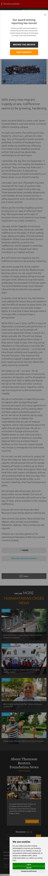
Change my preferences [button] (29, 871)
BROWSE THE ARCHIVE (24, 44)
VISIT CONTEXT (24, 52)
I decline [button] (29, 868)
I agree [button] (29, 864)
